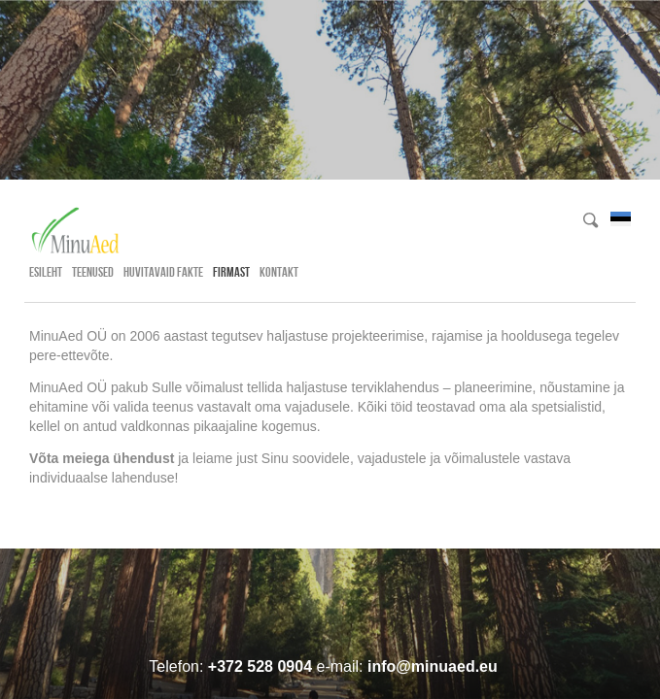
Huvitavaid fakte (163, 272)
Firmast (231, 272)
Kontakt (279, 272)
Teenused (93, 272)
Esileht (45, 272)
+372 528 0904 (260, 666)
